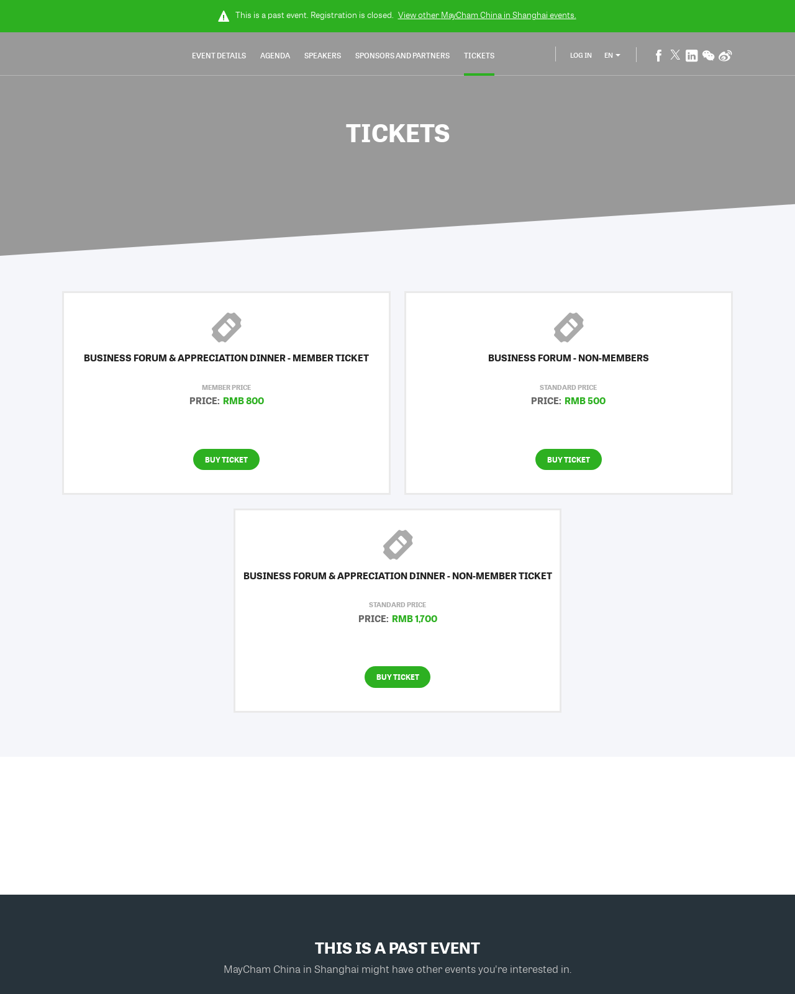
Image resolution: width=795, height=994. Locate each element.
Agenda (275, 55)
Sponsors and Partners (402, 55)
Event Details (219, 55)
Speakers (322, 55)
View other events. (487, 14)
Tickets (479, 55)
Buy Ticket (226, 459)
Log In (581, 55)
